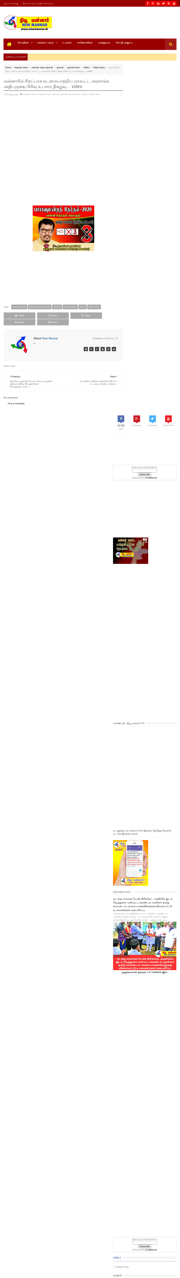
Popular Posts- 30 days (150, 1062)
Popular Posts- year (167, 1062)
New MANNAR (144, 1272)
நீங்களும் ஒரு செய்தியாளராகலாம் (38, 3)
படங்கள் (67, 42)
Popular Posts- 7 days (133, 1062)
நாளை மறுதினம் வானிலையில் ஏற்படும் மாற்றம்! (153, 1190)
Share (37, 315)
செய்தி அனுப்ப (124, 42)
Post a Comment (16, 396)
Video (86, 67)
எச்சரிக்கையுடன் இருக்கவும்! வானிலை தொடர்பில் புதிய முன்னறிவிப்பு (157, 1173)
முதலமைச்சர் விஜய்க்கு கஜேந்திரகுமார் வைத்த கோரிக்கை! (154, 1206)
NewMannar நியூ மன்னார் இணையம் (45, 1272)
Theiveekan (170, 1272)
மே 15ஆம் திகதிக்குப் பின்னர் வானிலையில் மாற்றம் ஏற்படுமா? (157, 1135)
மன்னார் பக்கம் (45, 42)
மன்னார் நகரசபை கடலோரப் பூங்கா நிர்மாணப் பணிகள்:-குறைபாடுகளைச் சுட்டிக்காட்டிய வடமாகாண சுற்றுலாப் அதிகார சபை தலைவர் (150, 1155)
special (59, 67)
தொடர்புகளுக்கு (11, 3)
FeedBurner (157, 132)
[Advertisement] (27, 123)
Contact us (167, 1262)
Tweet (14, 315)
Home (8, 67)
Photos (11, 1262)
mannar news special (42, 67)
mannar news (21, 67)
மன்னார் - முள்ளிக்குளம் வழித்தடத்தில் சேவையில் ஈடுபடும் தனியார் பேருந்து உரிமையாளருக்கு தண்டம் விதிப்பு (148, 1116)
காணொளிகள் (85, 42)
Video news (99, 67)
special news (73, 67)
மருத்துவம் (104, 42)
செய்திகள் (23, 42)
